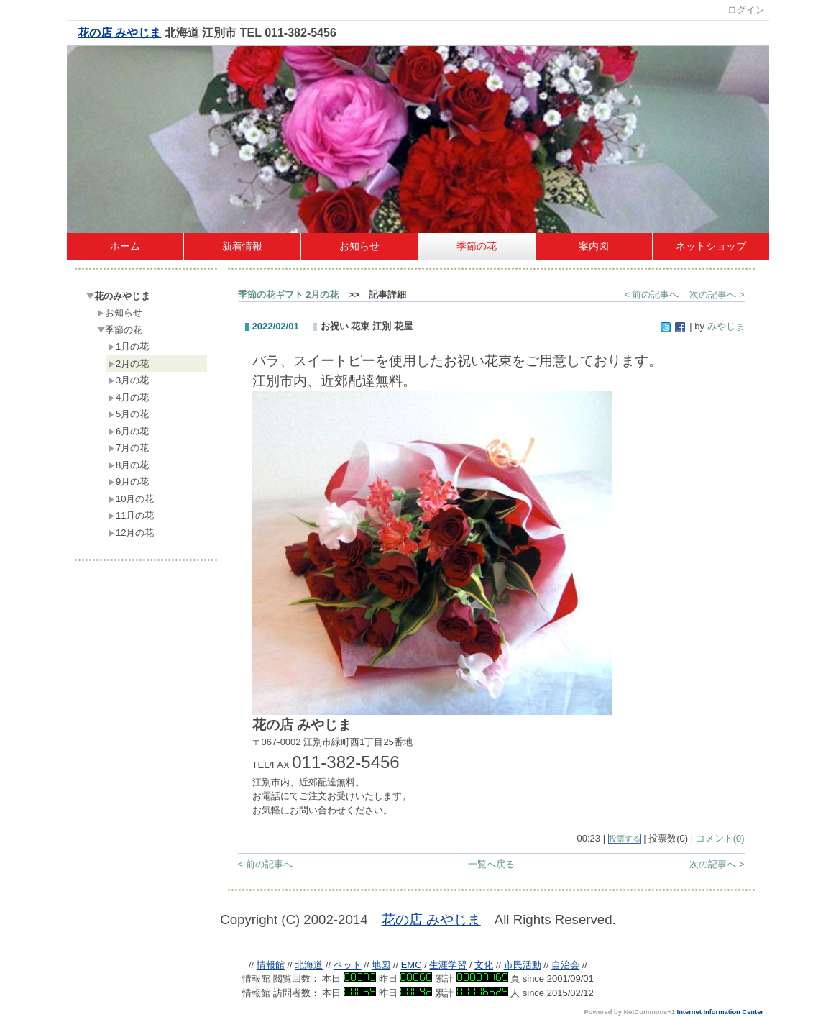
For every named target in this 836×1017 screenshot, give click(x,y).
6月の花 (128, 431)
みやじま (726, 326)
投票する (624, 838)
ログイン (746, 9)
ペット (348, 964)
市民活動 (522, 964)
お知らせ (119, 312)
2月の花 (128, 363)
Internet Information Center (720, 1012)
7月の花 (128, 447)
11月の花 (131, 515)
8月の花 (128, 465)
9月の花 (128, 481)
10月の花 (131, 498)
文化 (483, 964)
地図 (381, 964)
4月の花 (128, 397)
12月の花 (131, 532)
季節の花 (119, 329)
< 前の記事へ (651, 294)
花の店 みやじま (119, 33)
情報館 (271, 964)
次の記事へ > (716, 294)
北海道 (309, 964)
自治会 (565, 964)
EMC (411, 964)
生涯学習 (448, 964)
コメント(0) (720, 838)
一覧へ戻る (491, 864)
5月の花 (128, 414)
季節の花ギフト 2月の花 (288, 294)
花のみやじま (118, 296)
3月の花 (128, 380)
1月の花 (128, 346)
